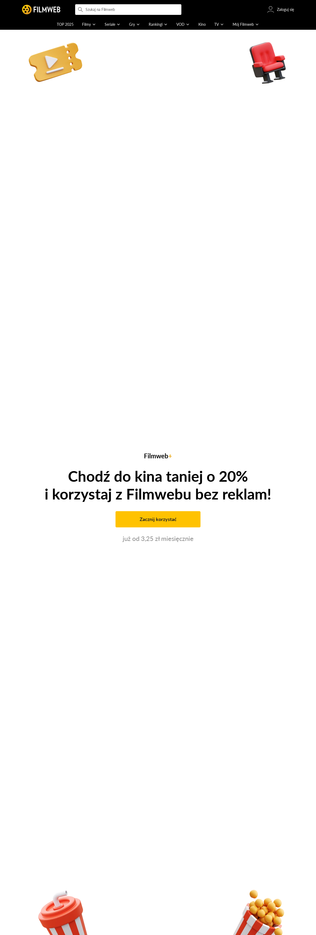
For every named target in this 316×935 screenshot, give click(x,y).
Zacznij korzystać (158, 519)
